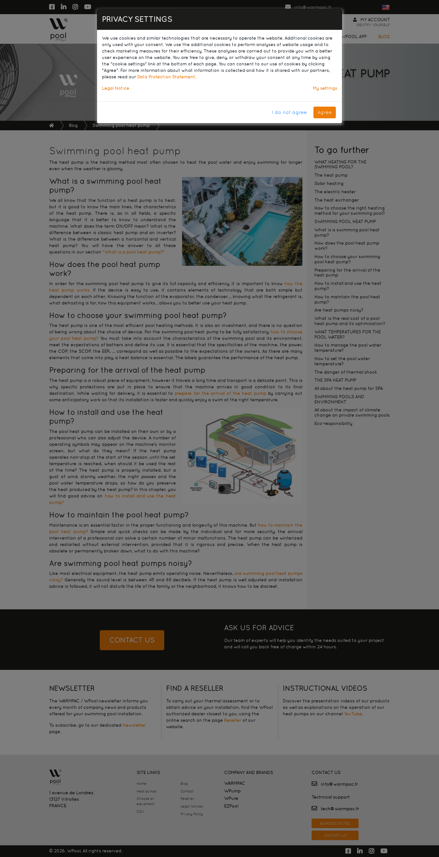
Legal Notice (115, 88)
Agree (324, 112)
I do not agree (289, 112)
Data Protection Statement (166, 76)
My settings (325, 88)
